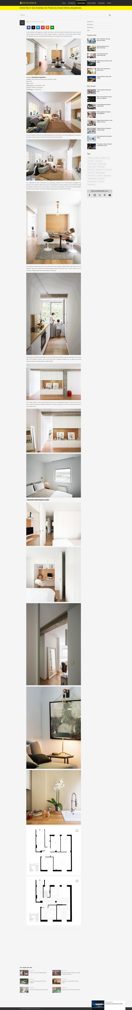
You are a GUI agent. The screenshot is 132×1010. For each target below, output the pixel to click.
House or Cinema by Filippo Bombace (37, 972)
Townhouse (90, 27)
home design (91, 161)
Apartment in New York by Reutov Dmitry (71, 989)
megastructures (107, 175)
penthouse (103, 158)
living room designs (92, 163)
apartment (97, 158)
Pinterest (104, 195)
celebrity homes (99, 169)
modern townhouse (92, 181)
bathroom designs (92, 166)
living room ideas (91, 175)
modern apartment (92, 178)
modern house (101, 178)
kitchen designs (101, 166)
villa (109, 158)
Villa (88, 30)
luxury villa (99, 175)
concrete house (108, 169)
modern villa (101, 181)
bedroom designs (102, 163)
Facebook (89, 195)
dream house (91, 172)
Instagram (94, 195)
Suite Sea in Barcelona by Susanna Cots (38, 989)
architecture (90, 158)
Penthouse (90, 24)
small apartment (91, 184)
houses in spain (40, 21)
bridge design (91, 169)
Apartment (90, 21)
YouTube (109, 195)
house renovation (33, 21)
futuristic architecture (100, 172)
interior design (98, 161)
